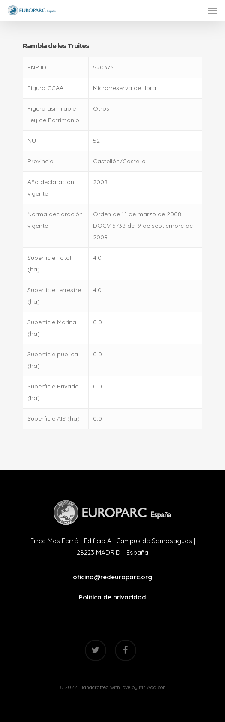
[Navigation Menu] (212, 10)
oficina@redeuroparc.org (112, 577)
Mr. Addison (152, 687)
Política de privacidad (112, 597)
